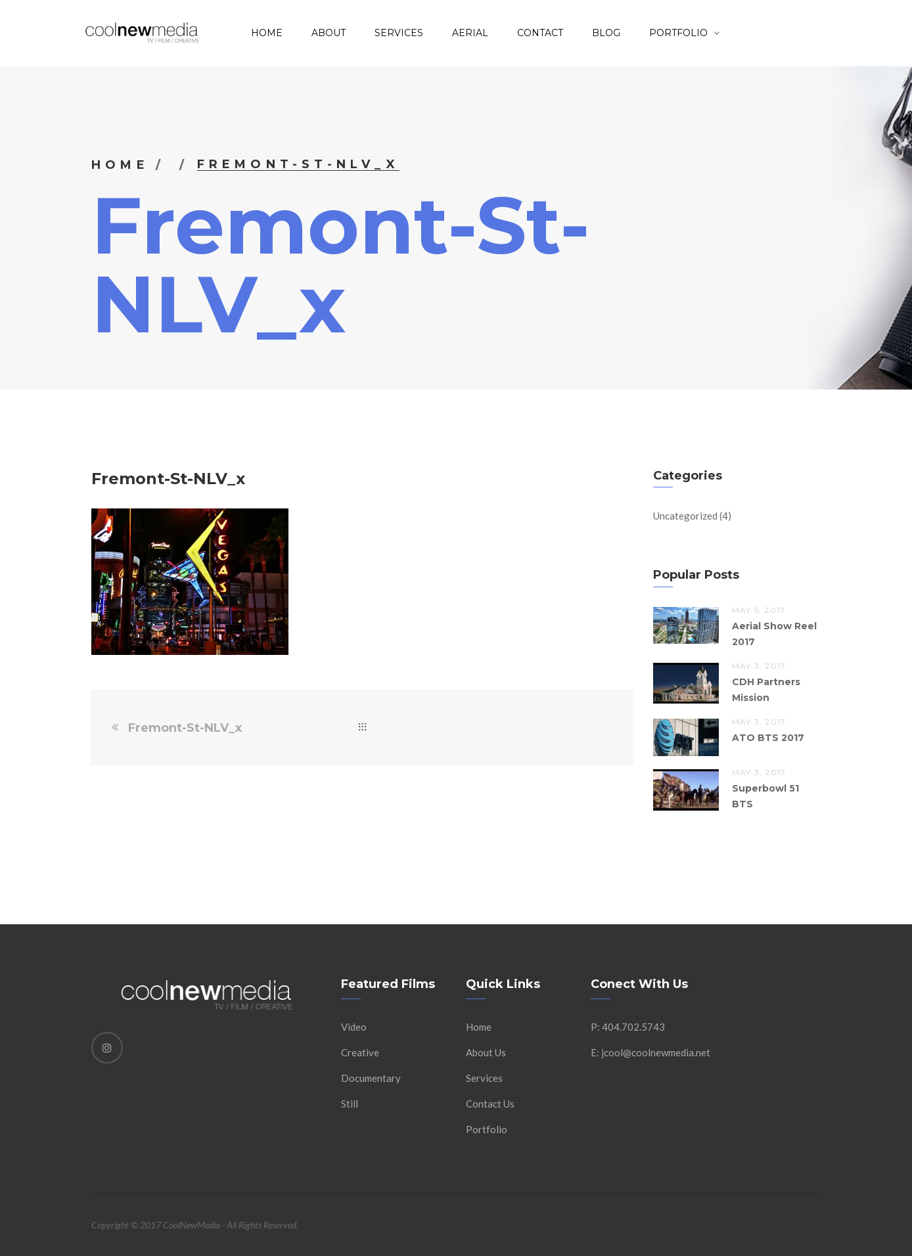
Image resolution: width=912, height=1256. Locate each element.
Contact (540, 33)
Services (399, 33)
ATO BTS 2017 (768, 738)
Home (267, 33)
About (328, 33)
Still (349, 1104)
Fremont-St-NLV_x (185, 728)
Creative (360, 1052)
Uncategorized (685, 516)
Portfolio (486, 1129)
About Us (486, 1052)
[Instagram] (107, 1048)
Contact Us (490, 1104)
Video (354, 1027)
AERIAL (470, 33)
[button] (189, 581)
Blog (606, 33)
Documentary (371, 1078)
